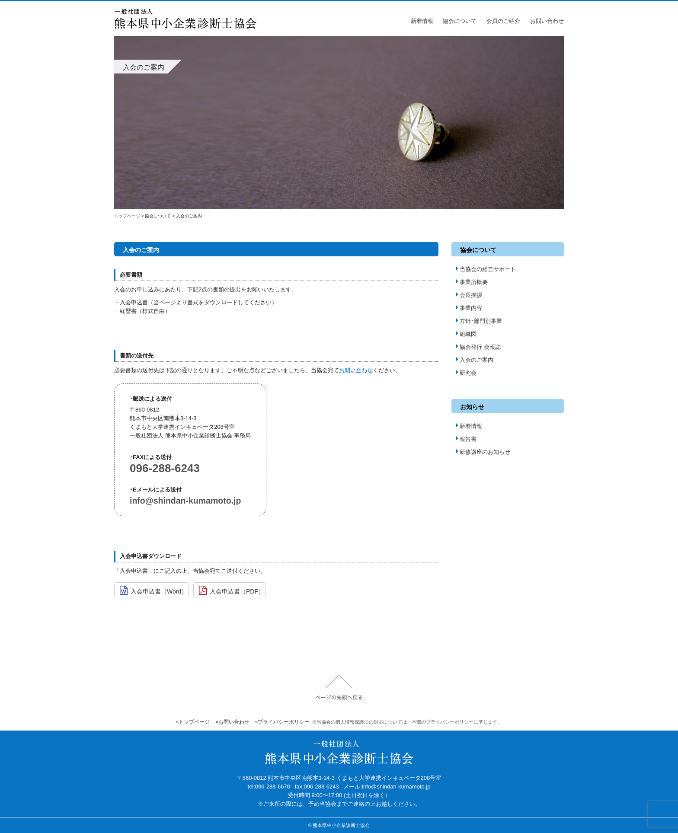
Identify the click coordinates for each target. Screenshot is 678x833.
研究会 (466, 373)
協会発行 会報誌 (478, 347)
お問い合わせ (547, 21)
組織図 (466, 334)
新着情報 (422, 21)
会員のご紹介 (503, 21)
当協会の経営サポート (486, 269)
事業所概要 (472, 282)
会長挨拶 (469, 295)
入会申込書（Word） (153, 590)
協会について (460, 21)
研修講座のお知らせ (483, 452)
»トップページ (193, 722)
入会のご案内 (474, 360)
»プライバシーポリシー (282, 722)
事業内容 (469, 308)
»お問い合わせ (232, 722)
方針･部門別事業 (479, 321)
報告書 (466, 439)
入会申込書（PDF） (231, 590)
